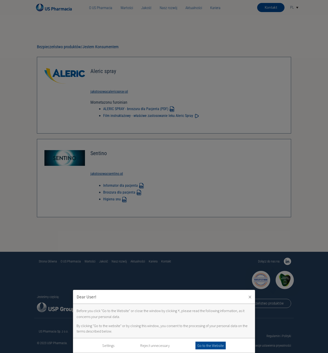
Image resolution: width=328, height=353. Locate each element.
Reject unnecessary (155, 345)
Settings (108, 345)
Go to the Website (210, 345)
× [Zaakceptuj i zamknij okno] (249, 296)
